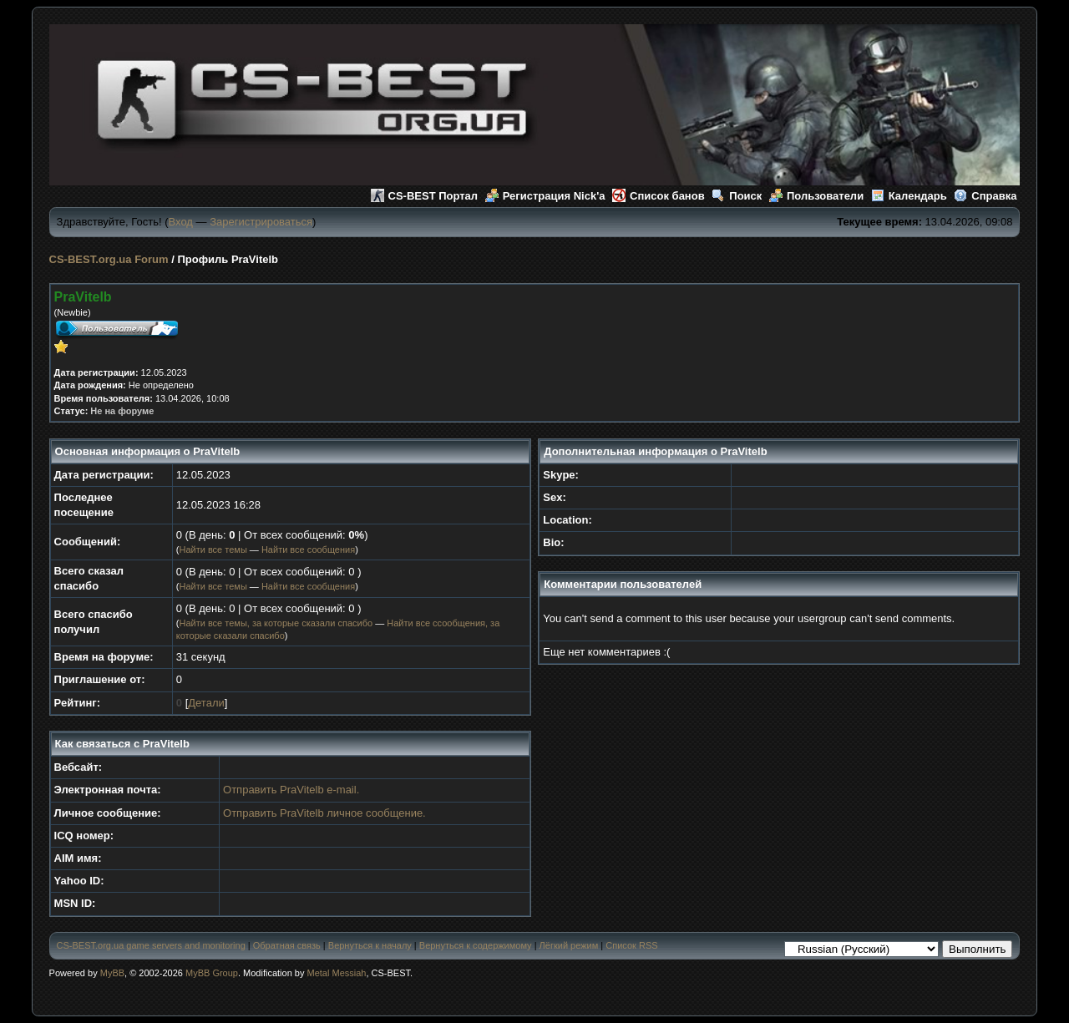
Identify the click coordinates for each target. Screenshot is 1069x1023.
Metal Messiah (337, 973)
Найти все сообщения (308, 549)
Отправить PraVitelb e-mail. (291, 789)
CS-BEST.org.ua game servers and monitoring (151, 945)
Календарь (909, 196)
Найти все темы (212, 549)
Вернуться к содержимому (475, 945)
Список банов (658, 196)
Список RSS (631, 945)
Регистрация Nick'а (545, 196)
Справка (985, 196)
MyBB (112, 973)
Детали (206, 702)
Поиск (737, 196)
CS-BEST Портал (425, 196)
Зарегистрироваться (261, 221)
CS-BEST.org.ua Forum (109, 259)
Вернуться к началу (370, 945)
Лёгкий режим (569, 945)
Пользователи (816, 196)
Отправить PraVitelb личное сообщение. (324, 813)
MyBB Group (211, 973)
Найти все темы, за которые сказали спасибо (275, 623)
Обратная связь (287, 945)
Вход (181, 221)
